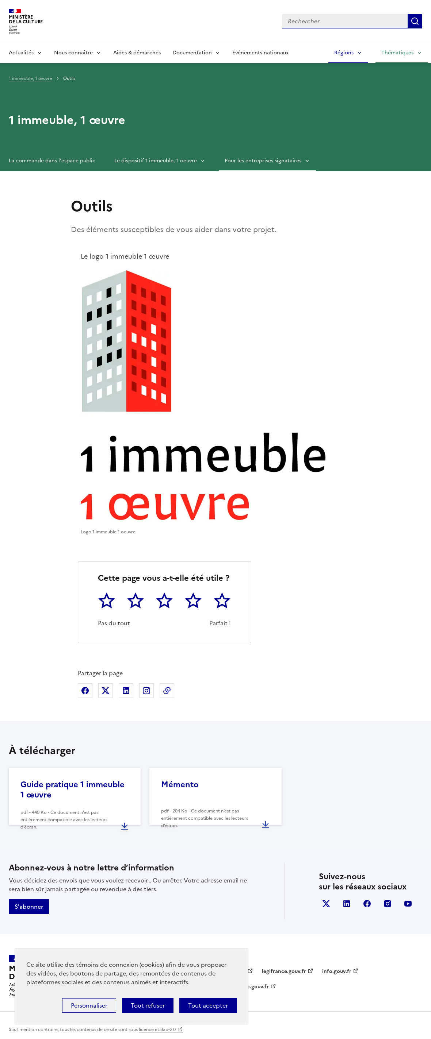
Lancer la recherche (415, 21)
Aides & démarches (137, 53)
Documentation (192, 53)
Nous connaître (73, 53)
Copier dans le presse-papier (167, 690)
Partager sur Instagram (146, 690)
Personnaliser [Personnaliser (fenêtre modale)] (89, 1005)
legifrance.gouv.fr (284, 971)
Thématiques (397, 53)
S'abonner (29, 906)
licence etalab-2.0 (157, 1029)
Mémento (180, 785)
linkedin (346, 903)
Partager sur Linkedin (126, 690)
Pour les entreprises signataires (263, 161)
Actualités (21, 53)
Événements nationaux (260, 53)
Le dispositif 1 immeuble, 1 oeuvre (155, 161)
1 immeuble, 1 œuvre (31, 78)
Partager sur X (105, 690)
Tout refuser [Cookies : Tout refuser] (148, 1005)
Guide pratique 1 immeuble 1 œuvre (72, 790)
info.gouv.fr (336, 971)
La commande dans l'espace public (52, 161)
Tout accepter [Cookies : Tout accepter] (208, 1005)
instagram (387, 903)
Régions (344, 53)
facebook (367, 903)
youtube (408, 903)
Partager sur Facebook (85, 690)
